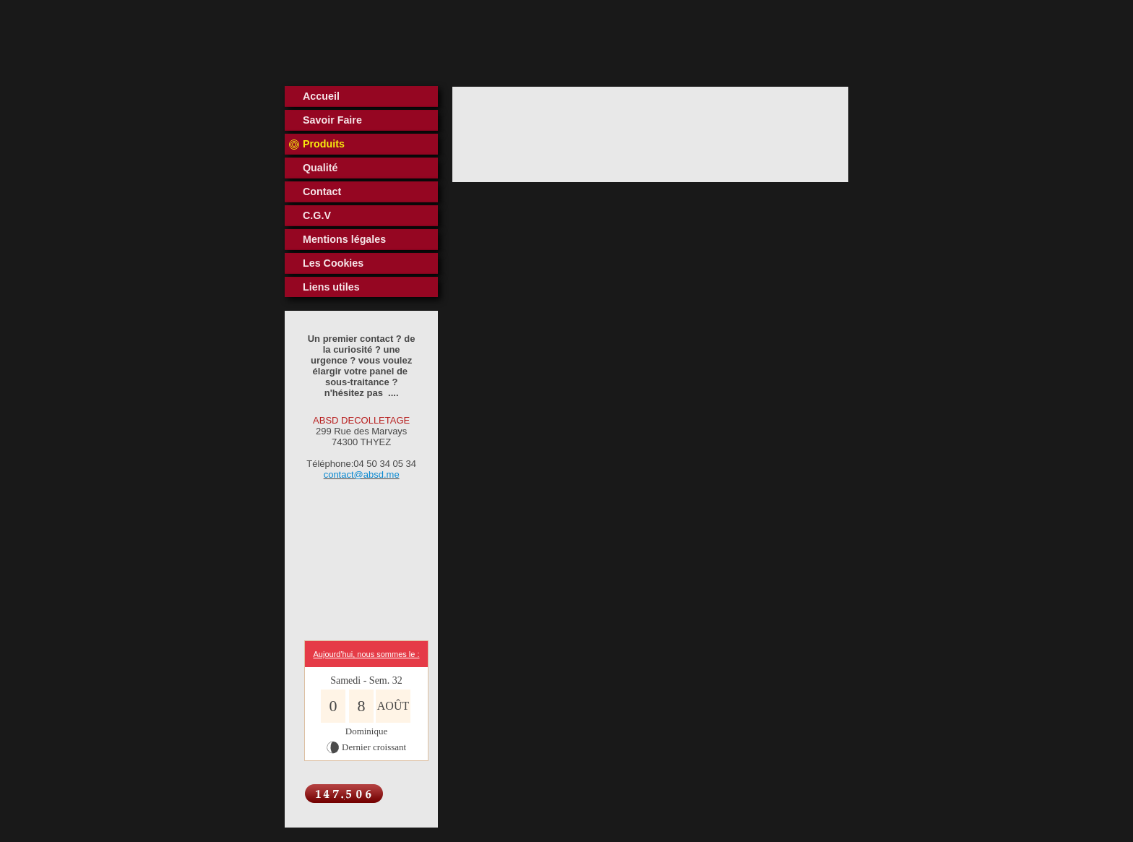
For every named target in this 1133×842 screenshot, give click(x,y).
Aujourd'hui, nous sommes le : (366, 654)
